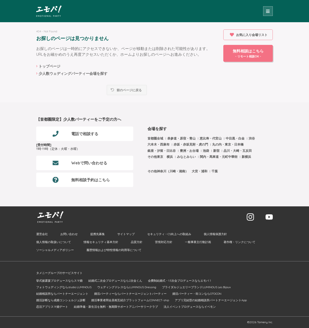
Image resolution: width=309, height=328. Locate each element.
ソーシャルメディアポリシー (55, 250)
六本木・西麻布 (158, 144)
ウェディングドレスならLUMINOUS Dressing (126, 287)
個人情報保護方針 (215, 234)
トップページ (49, 66)
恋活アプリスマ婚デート (52, 306)
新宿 (216, 151)
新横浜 (246, 157)
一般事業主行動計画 (198, 242)
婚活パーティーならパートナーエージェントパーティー (130, 293)
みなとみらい (187, 157)
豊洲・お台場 (190, 151)
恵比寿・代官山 (211, 138)
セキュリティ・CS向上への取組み (169, 234)
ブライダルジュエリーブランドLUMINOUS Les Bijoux (196, 287)
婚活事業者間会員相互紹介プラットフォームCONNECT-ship (130, 300)
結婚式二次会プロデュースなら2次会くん (115, 280)
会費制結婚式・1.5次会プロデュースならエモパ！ (180, 280)
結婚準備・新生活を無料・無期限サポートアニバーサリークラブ (116, 306)
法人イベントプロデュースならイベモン (190, 306)
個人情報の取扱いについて (53, 242)
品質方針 (136, 242)
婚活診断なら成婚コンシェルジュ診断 (60, 300)
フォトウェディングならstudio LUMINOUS (63, 287)
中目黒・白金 (236, 138)
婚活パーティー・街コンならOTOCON (196, 293)
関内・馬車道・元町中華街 (219, 157)
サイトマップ (126, 234)
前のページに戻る (129, 90)
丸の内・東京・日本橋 (228, 144)
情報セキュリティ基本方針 (101, 242)
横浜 (170, 157)
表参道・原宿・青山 (182, 138)
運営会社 (42, 234)
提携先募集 (97, 234)
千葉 (214, 171)
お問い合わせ (69, 234)
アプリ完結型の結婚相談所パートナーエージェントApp (211, 300)
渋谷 (252, 138)
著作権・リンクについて (239, 242)
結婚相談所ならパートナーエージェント (62, 293)
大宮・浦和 (200, 171)
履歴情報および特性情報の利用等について (113, 250)
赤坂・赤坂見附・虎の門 (191, 144)
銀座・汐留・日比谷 (162, 151)
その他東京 (155, 157)
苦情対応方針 (163, 242)
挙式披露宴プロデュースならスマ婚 (59, 280)
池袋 (206, 151)
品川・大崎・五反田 (238, 151)
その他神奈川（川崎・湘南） (167, 171)
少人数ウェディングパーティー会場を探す (73, 73)
